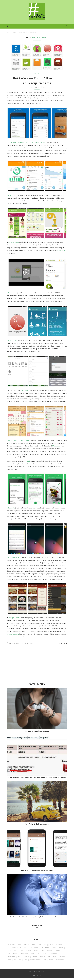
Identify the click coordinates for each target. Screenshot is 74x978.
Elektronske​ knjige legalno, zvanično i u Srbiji (37, 870)
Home (8, 32)
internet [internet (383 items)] (36, 950)
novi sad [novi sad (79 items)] (33, 954)
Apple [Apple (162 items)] (45, 944)
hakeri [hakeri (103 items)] (21, 950)
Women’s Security (15, 557)
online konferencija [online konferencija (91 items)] (53, 954)
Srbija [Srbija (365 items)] (49, 957)
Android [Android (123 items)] (19, 944)
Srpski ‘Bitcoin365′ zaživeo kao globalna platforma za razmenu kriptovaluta (37, 917)
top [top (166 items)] (15, 960)
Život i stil (37, 73)
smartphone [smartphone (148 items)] (34, 957)
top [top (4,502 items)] (20, 960)
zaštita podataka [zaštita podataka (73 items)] (60, 960)
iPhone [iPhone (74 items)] (42, 950)
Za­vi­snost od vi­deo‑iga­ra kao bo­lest (37, 731)
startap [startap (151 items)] (55, 957)
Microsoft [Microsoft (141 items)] (15, 954)
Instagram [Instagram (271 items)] (28, 950)
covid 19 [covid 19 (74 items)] (25, 947)
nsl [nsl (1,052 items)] (39, 954)
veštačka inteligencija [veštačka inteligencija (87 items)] (35, 960)
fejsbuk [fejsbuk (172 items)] (9, 950)
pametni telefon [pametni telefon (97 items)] (11, 957)
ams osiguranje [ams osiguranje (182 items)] (11, 944)
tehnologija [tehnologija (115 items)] (63, 957)
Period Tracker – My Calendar (19, 440)
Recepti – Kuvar (14, 618)
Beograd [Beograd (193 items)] (51, 944)
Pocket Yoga (12, 340)
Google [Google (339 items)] (15, 950)
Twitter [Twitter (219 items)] (25, 960)
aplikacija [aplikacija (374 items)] (26, 944)
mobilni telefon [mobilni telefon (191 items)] (24, 954)
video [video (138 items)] (45, 960)
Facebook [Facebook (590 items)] (61, 947)
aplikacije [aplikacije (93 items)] (34, 944)
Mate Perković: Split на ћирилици (37, 824)
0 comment (28, 643)
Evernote (11, 508)
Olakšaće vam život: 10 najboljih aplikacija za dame (37, 80)
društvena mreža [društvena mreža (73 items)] (34, 947)
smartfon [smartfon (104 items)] (26, 957)
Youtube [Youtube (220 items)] (51, 960)
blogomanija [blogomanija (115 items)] (59, 944)
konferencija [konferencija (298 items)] (50, 950)
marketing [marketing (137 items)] (58, 950)
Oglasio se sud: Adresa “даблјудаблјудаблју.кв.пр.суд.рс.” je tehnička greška (37, 778)
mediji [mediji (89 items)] (9, 954)
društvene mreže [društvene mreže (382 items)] (45, 947)
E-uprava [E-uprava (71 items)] (54, 947)
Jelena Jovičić (40, 87)
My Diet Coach (13, 242)
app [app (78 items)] (40, 944)
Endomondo (12, 293)
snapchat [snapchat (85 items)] (42, 957)
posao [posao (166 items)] (19, 957)
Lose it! (10, 195)
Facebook (10, 931)
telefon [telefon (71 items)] (9, 960)
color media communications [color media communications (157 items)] (14, 947)
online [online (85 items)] (44, 954)
